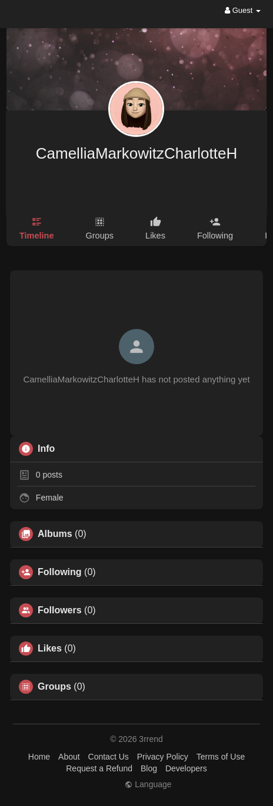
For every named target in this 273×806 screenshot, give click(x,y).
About (69, 756)
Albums (55, 534)
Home (39, 756)
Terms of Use (221, 756)
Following (60, 572)
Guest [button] (243, 10)
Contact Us (108, 756)
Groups (54, 686)
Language (148, 784)
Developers (186, 768)
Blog (149, 768)
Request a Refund (99, 768)
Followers (60, 610)
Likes (50, 648)
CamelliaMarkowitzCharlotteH (136, 153)
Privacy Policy (162, 756)
